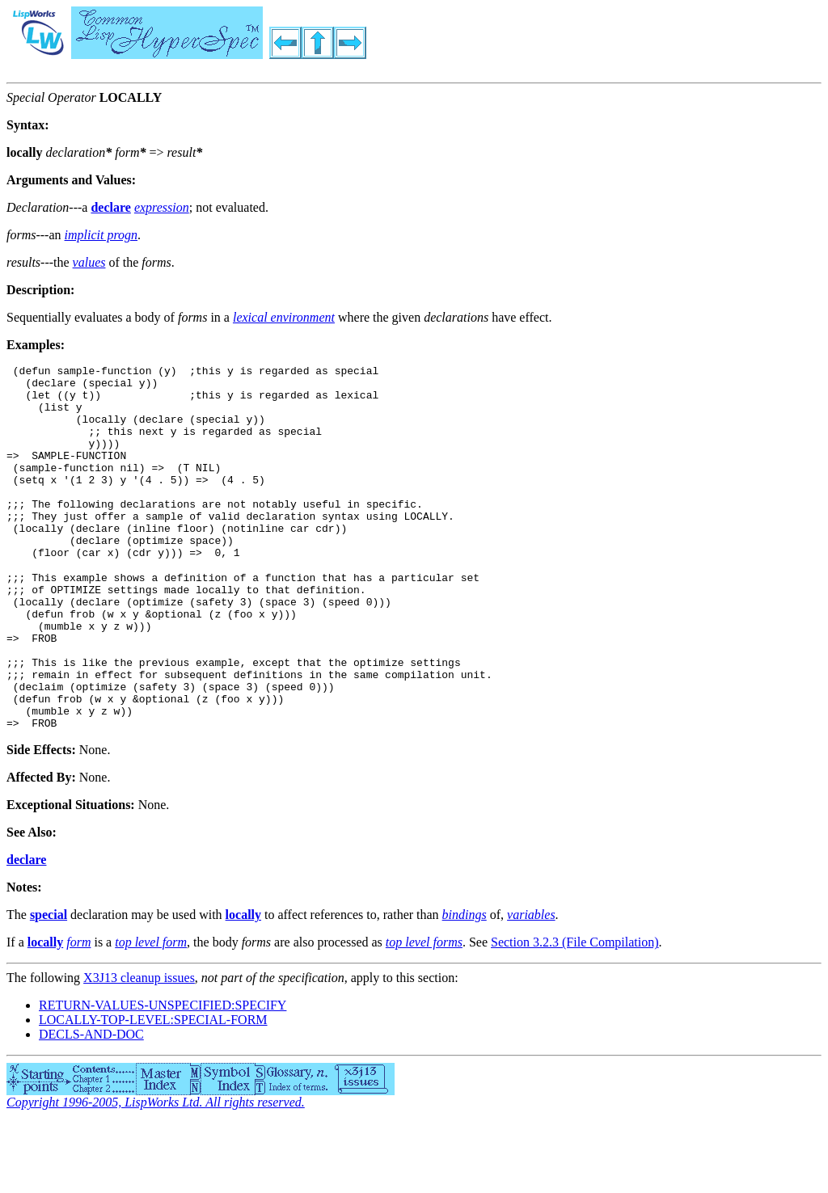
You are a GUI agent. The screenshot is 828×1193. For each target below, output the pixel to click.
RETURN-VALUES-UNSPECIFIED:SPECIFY (162, 1075)
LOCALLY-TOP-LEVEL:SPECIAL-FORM (153, 1090)
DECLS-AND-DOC (91, 1104)
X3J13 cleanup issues (139, 1048)
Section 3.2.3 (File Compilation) (575, 1012)
